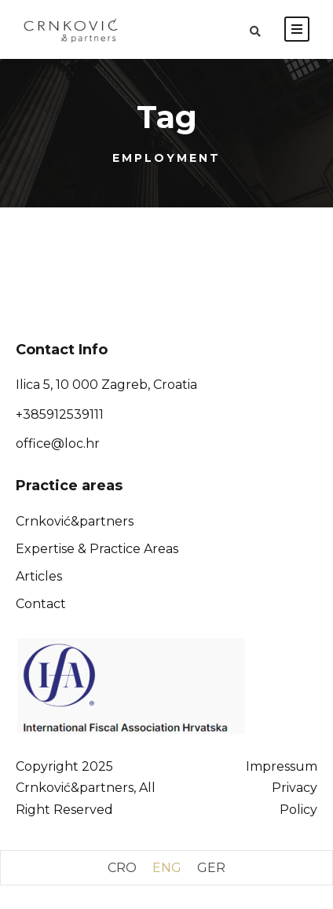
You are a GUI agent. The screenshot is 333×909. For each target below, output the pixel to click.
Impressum (281, 766)
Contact (41, 603)
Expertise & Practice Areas (97, 548)
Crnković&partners (75, 521)
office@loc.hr (58, 443)
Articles (39, 576)
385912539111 (63, 414)
